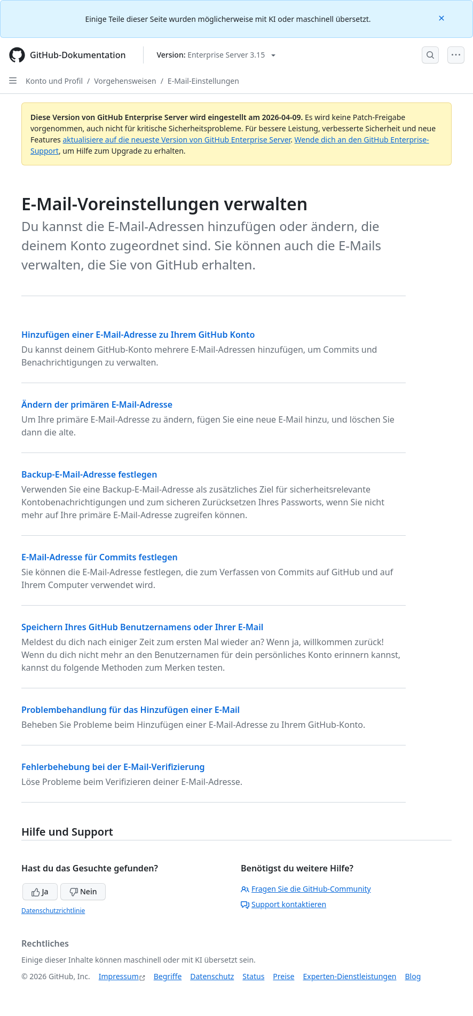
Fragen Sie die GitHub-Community (306, 889)
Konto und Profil (54, 81)
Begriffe (168, 976)
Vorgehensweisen (125, 81)
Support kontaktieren (283, 904)
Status (253, 976)
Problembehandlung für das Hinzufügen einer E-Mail (130, 710)
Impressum (119, 976)
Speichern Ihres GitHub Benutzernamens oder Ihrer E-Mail (142, 627)
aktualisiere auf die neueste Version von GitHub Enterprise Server (176, 139)
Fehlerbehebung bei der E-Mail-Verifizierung (113, 767)
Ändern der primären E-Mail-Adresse (96, 404)
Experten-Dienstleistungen (349, 976)
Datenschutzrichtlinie (53, 910)
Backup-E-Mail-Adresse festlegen (89, 474)
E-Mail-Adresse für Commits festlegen (99, 557)
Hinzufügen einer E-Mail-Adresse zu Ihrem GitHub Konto (138, 334)
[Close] (442, 17)
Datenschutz (212, 976)
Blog (413, 976)
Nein (83, 891)
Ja (40, 891)
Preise (283, 976)
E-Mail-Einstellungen (203, 81)
